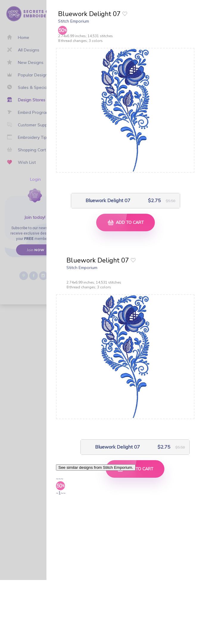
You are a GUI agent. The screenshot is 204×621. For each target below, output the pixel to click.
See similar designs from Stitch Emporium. (95, 467)
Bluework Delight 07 (107, 200)
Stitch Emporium (73, 21)
